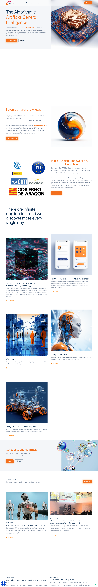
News (44, 3)
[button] (37, 3)
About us (21, 3)
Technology (29, 3)
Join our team (51, 3)
